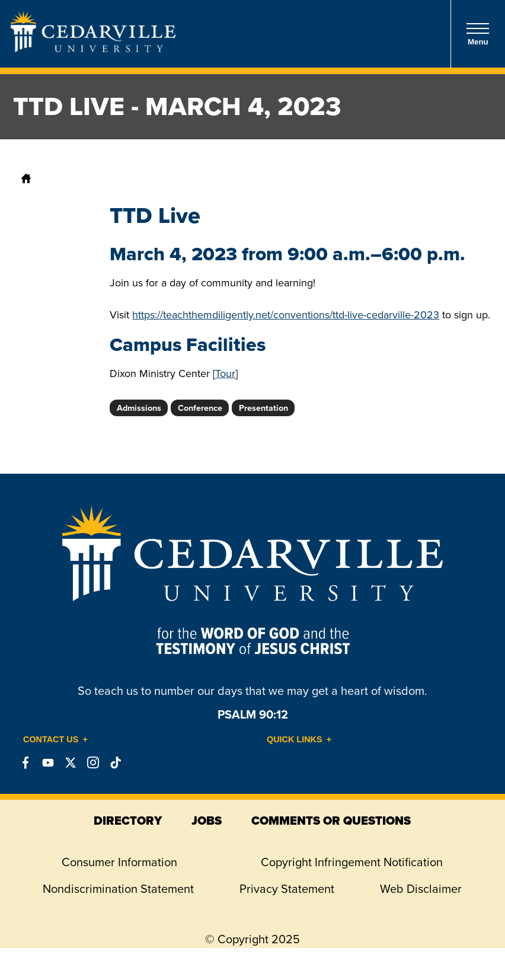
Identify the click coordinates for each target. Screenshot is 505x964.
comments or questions (331, 820)
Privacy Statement (286, 889)
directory (128, 820)
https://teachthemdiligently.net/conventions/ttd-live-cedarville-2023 (285, 315)
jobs (206, 820)
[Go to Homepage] (93, 48)
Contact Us (50, 739)
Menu (477, 34)
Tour (225, 373)
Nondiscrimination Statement (118, 889)
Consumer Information (119, 862)
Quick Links (294, 739)
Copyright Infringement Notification (352, 862)
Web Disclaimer (421, 889)
